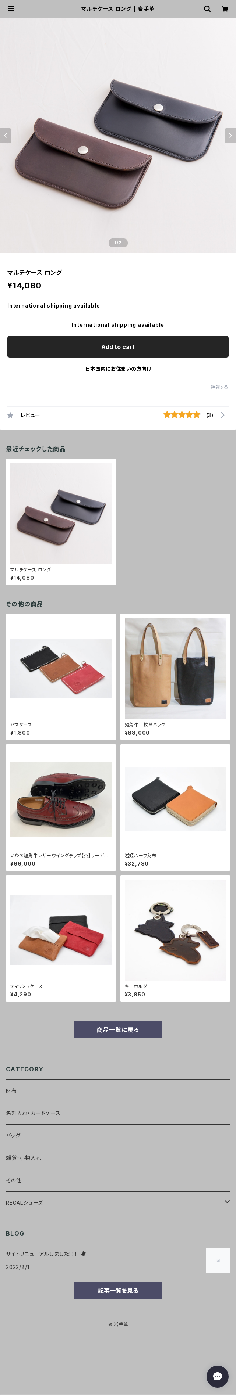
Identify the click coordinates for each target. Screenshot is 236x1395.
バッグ (13, 1135)
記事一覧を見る (118, 1290)
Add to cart (118, 346)
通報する (220, 387)
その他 (13, 1180)
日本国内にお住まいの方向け (118, 369)
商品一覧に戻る (118, 1029)
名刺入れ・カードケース (33, 1113)
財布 (11, 1090)
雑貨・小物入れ (24, 1158)
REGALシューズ (24, 1203)
